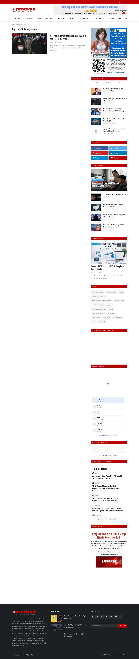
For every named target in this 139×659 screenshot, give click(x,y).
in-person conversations (99, 309)
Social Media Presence (98, 313)
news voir (121, 292)
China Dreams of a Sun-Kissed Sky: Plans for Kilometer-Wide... (75, 635)
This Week (97, 83)
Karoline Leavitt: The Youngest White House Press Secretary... (114, 226)
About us (116, 655)
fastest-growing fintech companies (102, 305)
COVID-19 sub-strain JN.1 (99, 296)
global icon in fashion (98, 292)
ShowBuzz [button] (29, 19)
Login (112, 2)
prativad (52, 42)
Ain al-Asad (111, 313)
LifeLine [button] (73, 19)
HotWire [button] (17, 19)
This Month (108, 83)
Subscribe (122, 625)
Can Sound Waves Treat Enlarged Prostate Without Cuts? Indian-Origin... (114, 110)
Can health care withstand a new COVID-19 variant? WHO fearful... (68, 37)
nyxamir (93, 272)
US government (117, 317)
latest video (106, 317)
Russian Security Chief (98, 322)
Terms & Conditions (106, 655)
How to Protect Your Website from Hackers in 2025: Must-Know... (113, 206)
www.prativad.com (112, 554)
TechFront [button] (50, 19)
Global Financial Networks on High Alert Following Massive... (114, 216)
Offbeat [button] (111, 19)
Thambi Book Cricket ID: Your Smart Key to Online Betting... (75, 617)
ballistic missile (111, 292)
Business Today (119, 300)
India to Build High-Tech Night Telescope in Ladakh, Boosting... (115, 100)
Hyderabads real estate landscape (102, 300)
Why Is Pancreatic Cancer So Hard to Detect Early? (114, 120)
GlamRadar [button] (85, 19)
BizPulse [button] (62, 19)
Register (119, 2)
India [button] (39, 19)
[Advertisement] (109, 584)
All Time (121, 83)
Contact (123, 655)
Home (13, 24)
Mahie (111, 309)
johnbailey (106, 123)
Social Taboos (96, 317)
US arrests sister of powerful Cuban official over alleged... (113, 90)
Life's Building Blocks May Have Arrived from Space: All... (114, 196)
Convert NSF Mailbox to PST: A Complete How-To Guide (107, 267)
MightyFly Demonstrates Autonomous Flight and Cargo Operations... (114, 130)
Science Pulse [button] (99, 19)
